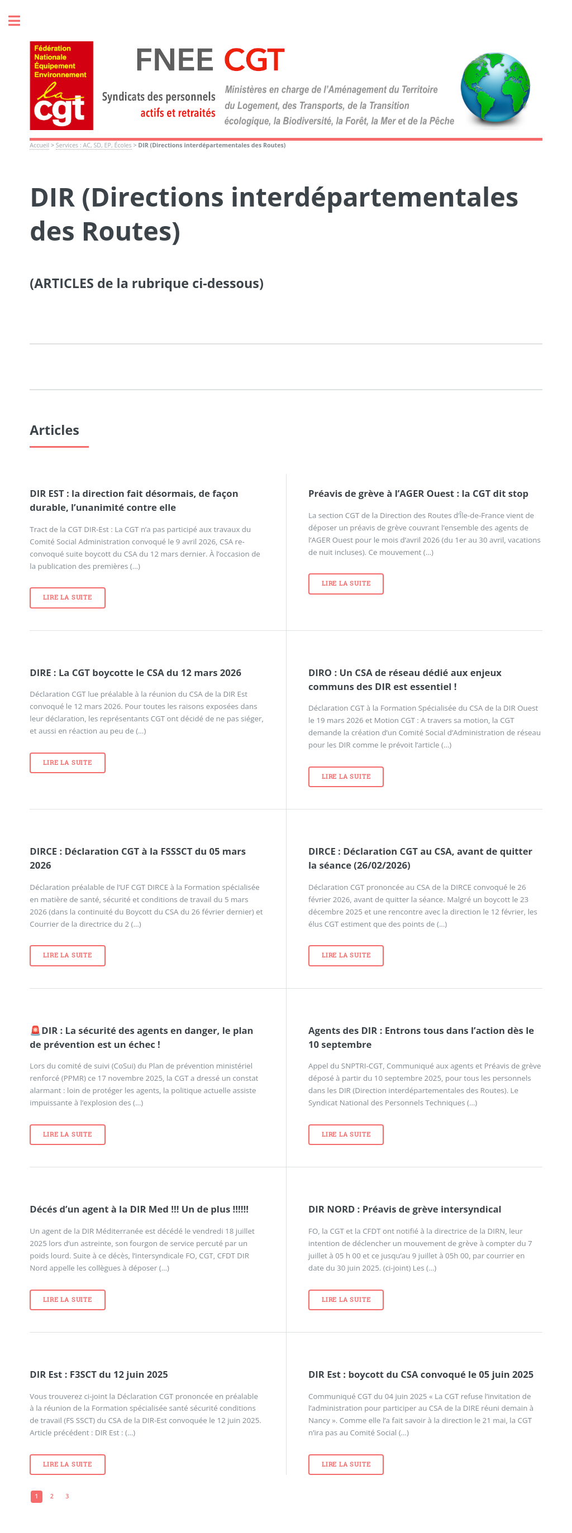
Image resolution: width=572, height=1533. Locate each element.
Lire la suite (67, 597)
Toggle (20, 21)
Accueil (39, 145)
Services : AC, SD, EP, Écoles (94, 145)
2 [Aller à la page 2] (52, 1496)
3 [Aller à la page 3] (67, 1496)
